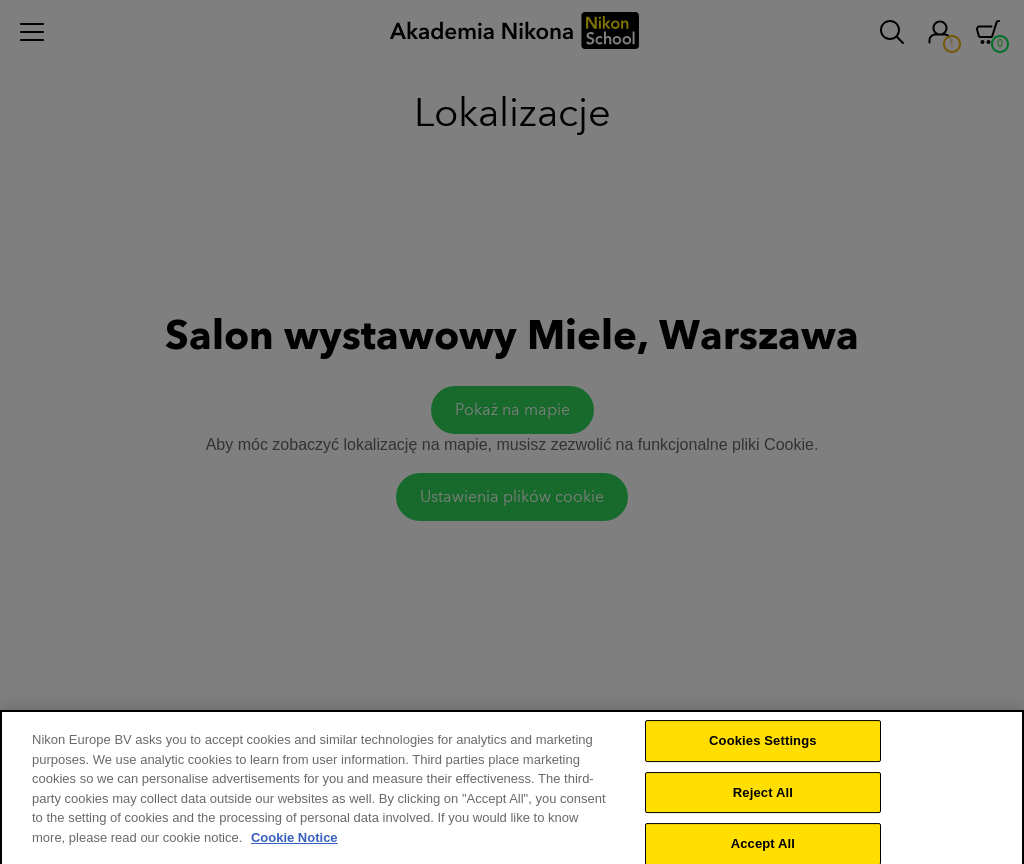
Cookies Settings (763, 749)
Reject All (763, 801)
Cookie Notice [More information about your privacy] (294, 846)
